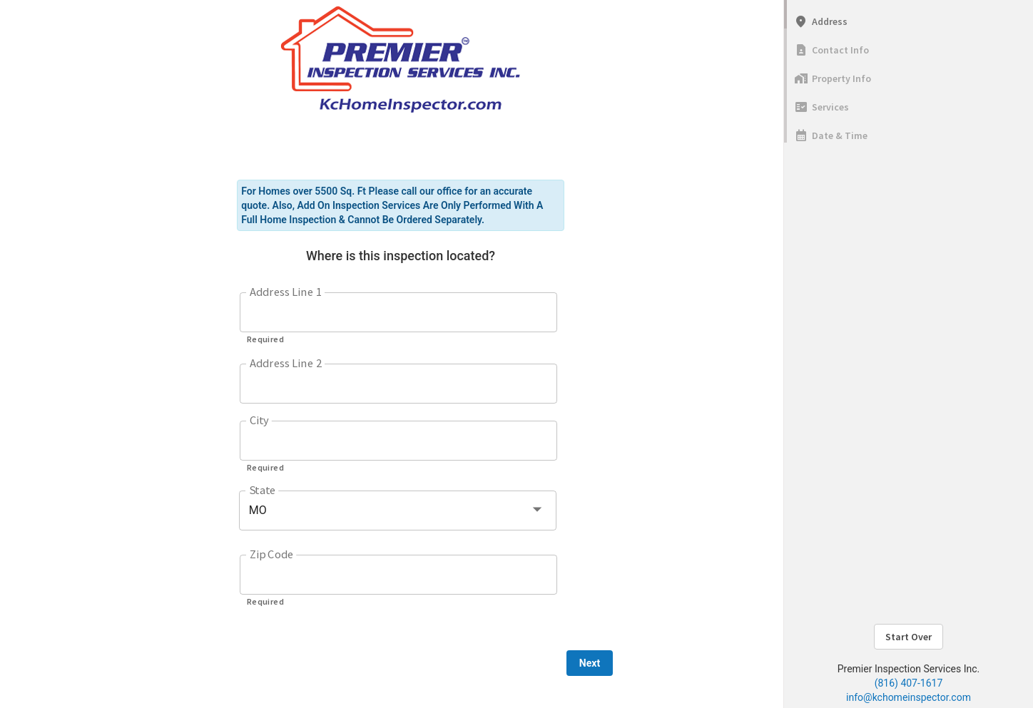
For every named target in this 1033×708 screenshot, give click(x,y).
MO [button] (258, 510)
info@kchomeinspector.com (908, 697)
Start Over (908, 636)
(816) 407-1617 (909, 683)
